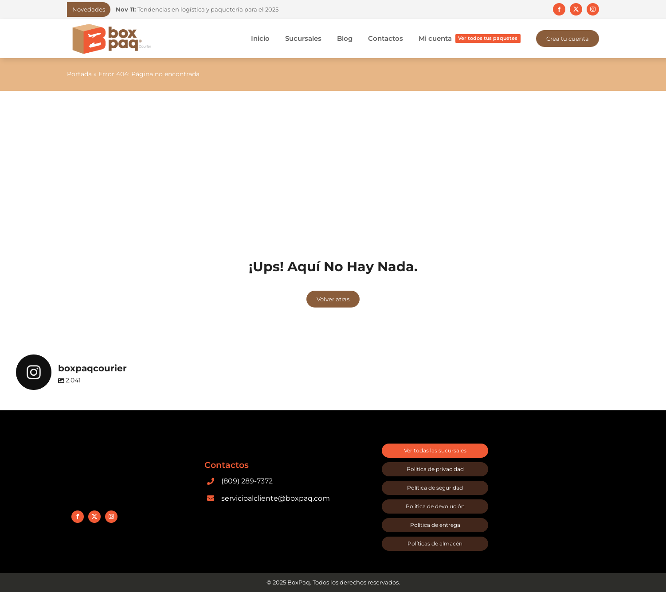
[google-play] (237, 510)
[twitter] (576, 9)
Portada (79, 74)
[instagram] (593, 9)
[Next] (316, 9)
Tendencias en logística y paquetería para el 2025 (197, 9)
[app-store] (308, 510)
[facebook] (559, 9)
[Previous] (305, 9)
